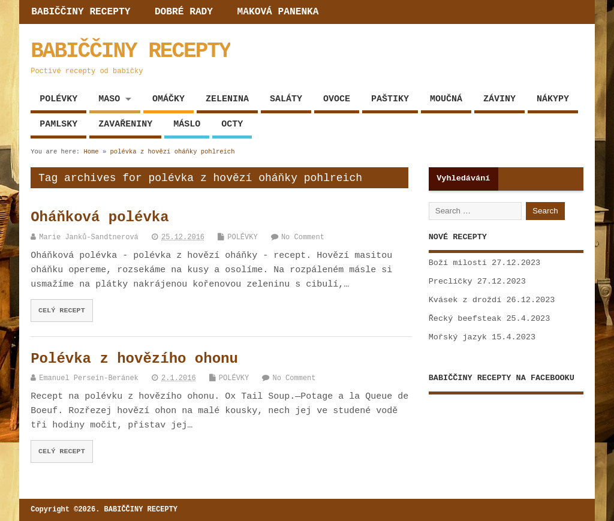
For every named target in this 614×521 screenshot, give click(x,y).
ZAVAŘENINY (125, 124)
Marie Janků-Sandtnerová (89, 237)
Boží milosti (458, 262)
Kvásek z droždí (465, 300)
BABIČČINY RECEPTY (80, 12)
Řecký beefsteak (465, 318)
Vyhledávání (463, 178)
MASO (109, 99)
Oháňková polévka (99, 217)
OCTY (232, 124)
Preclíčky (450, 281)
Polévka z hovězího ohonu (134, 359)
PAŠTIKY (390, 99)
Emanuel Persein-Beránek (89, 378)
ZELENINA (227, 99)
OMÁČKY (168, 99)
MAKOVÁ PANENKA (278, 12)
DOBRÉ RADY (184, 12)
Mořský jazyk (458, 337)
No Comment (302, 237)
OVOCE (336, 99)
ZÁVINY (499, 99)
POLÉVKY (58, 99)
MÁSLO (186, 124)
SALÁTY (286, 99)
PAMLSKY (58, 124)
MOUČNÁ (446, 99)
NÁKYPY (553, 99)
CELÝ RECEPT (61, 310)
